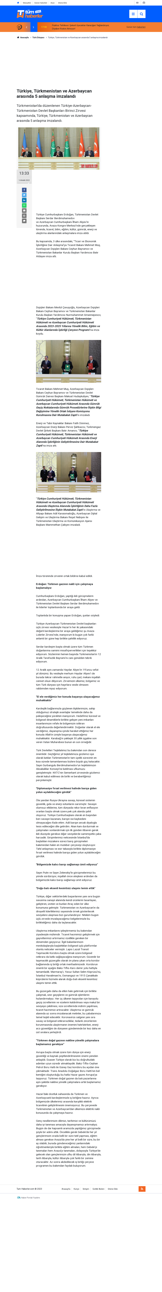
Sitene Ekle (62, 3)
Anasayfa (66, 1189)
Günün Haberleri (40, 3)
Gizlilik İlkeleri (98, 1189)
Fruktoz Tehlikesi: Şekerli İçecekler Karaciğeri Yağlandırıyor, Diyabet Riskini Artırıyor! (80, 27)
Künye (76, 1189)
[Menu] (133, 14)
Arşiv (53, 3)
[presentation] (26, 27)
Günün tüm (136, 27)
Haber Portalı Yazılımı (30, 1198)
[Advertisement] (81, 62)
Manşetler (27, 3)
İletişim (86, 1189)
